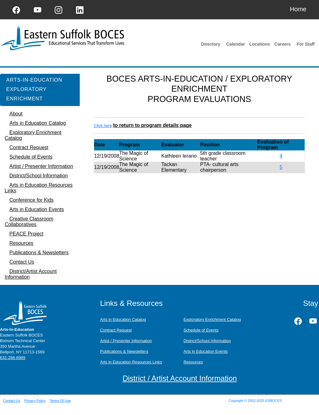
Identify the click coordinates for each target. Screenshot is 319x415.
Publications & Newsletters (124, 351)
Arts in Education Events (206, 351)
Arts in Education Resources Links (131, 362)
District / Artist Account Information (180, 378)
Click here (103, 125)
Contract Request (116, 330)
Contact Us (11, 400)
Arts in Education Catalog (123, 319)
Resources (193, 362)
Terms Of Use (60, 400)
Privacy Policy (34, 400)
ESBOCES (273, 400)
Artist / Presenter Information (126, 340)
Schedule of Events (201, 330)
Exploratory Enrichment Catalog (212, 319)
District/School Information (207, 340)
